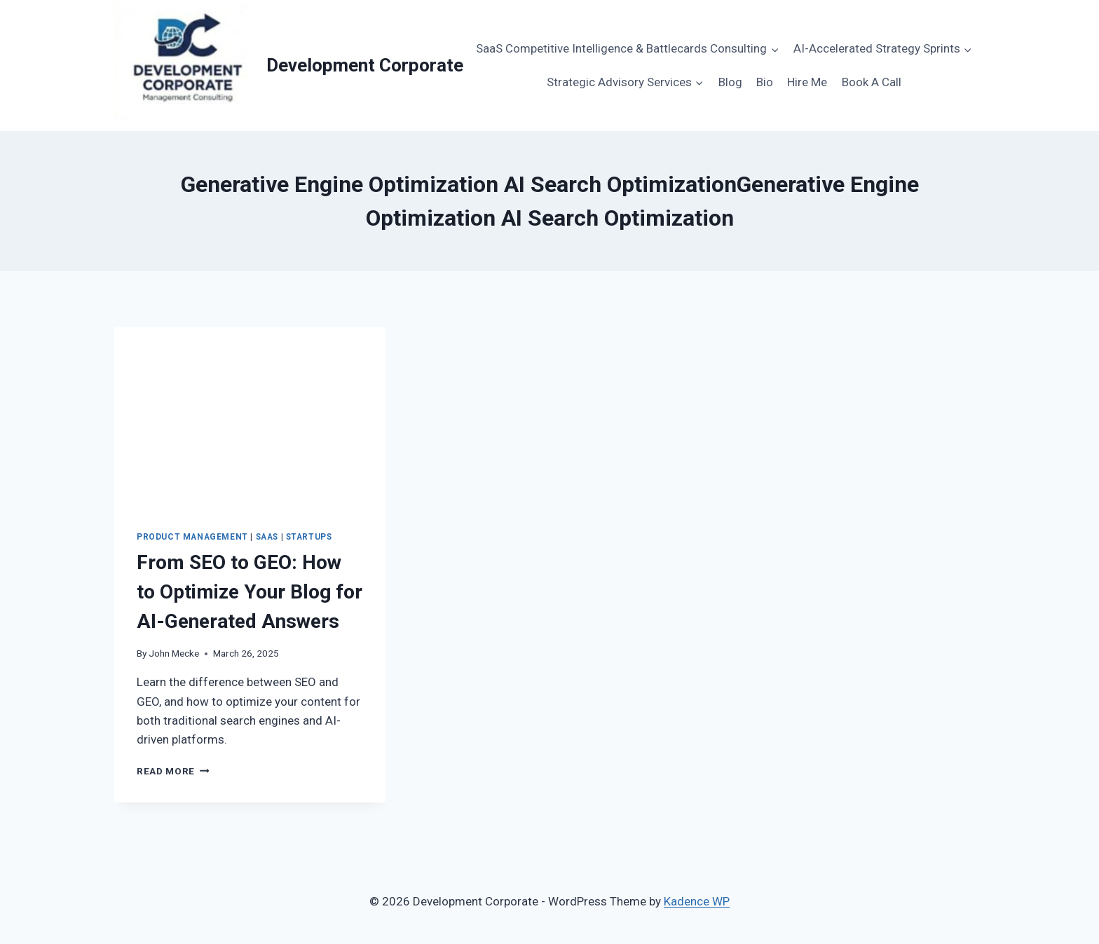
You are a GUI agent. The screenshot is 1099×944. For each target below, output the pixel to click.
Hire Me (807, 82)
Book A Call (871, 82)
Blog (730, 82)
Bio (764, 82)
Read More (173, 771)
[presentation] (249, 417)
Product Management (192, 537)
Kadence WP (697, 901)
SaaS (267, 537)
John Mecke (174, 653)
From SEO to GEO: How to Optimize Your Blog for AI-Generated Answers (249, 592)
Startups (309, 537)
